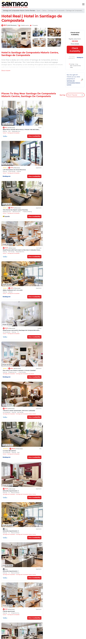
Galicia (44, 10)
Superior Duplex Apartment (54, 367)
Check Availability (74, 49)
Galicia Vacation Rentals (12, 610)
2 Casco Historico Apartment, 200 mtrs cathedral (19, 566)
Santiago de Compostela (56, 10)
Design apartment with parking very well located (61, 447)
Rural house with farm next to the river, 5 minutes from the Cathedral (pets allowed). (64, 615)
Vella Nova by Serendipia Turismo (56, 486)
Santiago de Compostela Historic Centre (68, 251)
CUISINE (70, 629)
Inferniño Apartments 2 (53, 288)
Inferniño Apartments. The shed (13, 486)
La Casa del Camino (9, 288)
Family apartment (9, 367)
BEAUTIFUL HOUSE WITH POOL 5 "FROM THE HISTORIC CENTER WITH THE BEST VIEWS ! (61, 604)
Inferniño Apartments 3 (11, 327)
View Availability (34, 136)
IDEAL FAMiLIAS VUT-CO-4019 (12, 208)
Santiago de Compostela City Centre (25, 251)
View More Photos (10, 45)
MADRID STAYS (71, 636)
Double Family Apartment (11, 407)
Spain (38, 10)
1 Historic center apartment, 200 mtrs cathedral (61, 248)
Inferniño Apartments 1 (53, 327)
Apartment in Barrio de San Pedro (56, 407)
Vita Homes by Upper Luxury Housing (15, 169)
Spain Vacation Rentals (11, 613)
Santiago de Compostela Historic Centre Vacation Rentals (12, 605)
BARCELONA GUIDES (70, 632)
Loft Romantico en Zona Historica (56, 129)
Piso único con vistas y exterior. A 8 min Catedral (19, 248)
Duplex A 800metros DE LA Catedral (15, 526)
